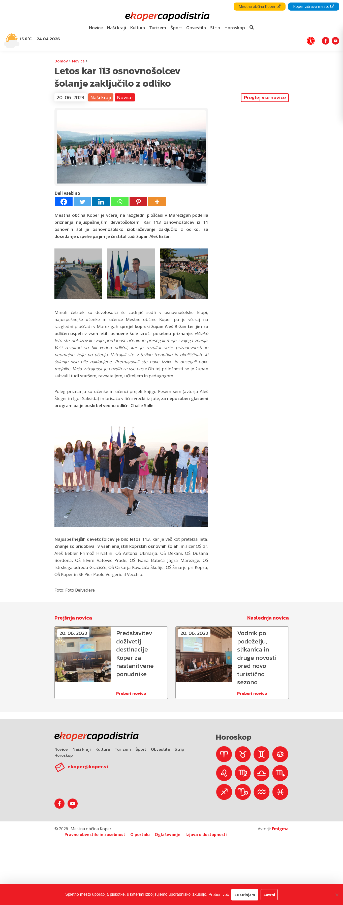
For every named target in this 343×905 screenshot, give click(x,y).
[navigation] (171, 25)
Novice (78, 60)
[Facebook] (64, 201)
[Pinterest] (138, 201)
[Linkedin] (101, 201)
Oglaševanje (167, 834)
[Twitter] (82, 201)
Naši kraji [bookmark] (116, 27)
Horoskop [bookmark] (235, 27)
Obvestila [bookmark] (196, 27)
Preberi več (218, 894)
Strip (179, 749)
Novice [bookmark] (96, 27)
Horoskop (63, 755)
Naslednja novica (268, 618)
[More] (157, 201)
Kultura (103, 749)
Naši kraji (100, 97)
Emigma (280, 828)
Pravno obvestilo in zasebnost (95, 834)
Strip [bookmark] (215, 27)
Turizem (123, 749)
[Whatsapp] (120, 201)
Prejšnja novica (73, 618)
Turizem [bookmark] (157, 27)
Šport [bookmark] (176, 27)
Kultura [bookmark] (137, 27)
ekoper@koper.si (88, 766)
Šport (141, 749)
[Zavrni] (336, 894)
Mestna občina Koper (259, 6)
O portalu (140, 834)
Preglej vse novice (265, 97)
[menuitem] (96, 27)
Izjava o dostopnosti (206, 834)
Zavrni (269, 894)
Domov (61, 60)
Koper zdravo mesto (313, 6)
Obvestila (160, 749)
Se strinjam (244, 894)
